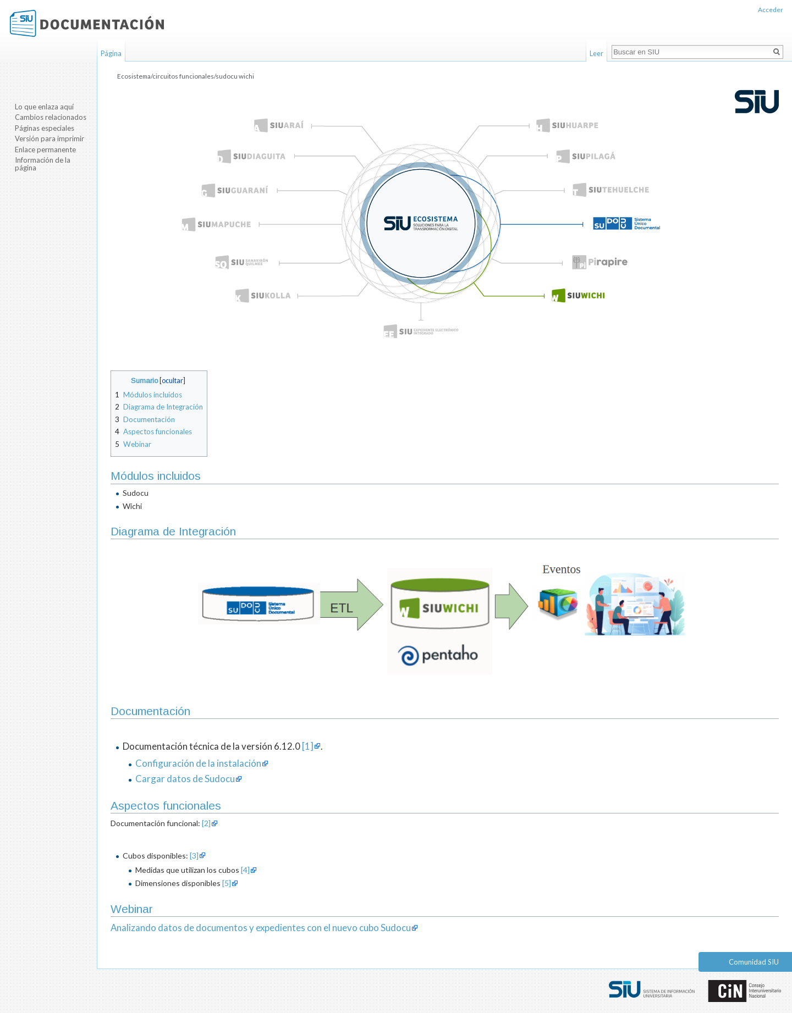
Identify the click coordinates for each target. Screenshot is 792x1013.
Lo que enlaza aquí (44, 106)
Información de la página (42, 164)
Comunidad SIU (754, 961)
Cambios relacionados (50, 117)
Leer (596, 53)
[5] (226, 883)
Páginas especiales (44, 128)
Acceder (770, 9)
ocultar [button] (172, 381)
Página (111, 53)
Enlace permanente (45, 149)
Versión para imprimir (49, 138)
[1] (308, 746)
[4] (245, 869)
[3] (194, 855)
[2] (206, 823)
